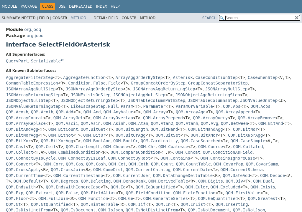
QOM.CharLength (83, 146)
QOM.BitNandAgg (205, 129)
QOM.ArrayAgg (191, 112)
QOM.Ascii (67, 123)
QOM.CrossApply (23, 169)
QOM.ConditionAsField (228, 152)
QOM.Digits (210, 181)
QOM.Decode (272, 175)
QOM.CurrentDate (191, 169)
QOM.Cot (117, 164)
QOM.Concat (187, 152)
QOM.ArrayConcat (24, 117)
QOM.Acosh (17, 112)
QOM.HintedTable (99, 204)
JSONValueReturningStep (33, 106)
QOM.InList (192, 204)
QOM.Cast (16, 146)
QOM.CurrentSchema (241, 169)
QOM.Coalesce (173, 146)
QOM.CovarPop (228, 164)
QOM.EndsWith (21, 187)
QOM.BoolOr (125, 140)
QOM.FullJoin (53, 198)
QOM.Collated (248, 146)
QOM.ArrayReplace (26, 123)
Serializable (46, 61)
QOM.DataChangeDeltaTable (183, 175)
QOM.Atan (138, 123)
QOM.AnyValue (118, 112)
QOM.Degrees (64, 181)
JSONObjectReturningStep (89, 100)
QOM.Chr (147, 146)
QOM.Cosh (96, 164)
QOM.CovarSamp (262, 164)
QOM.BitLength (132, 129)
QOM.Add (64, 112)
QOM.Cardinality (159, 140)
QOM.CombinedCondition (74, 152)
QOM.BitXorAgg (57, 140)
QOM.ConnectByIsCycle (31, 158)
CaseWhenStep (263, 77)
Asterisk (183, 77)
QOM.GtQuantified (51, 204)
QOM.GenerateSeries (165, 198)
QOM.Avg (209, 123)
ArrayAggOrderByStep (139, 77)
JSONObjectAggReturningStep (207, 94)
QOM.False (67, 193)
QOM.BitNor (245, 129)
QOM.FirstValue (243, 193)
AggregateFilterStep (29, 77)
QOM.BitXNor (204, 135)
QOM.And (92, 112)
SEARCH (209, 18)
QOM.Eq (118, 187)
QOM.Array (154, 112)
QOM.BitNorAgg (22, 135)
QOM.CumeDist (108, 169)
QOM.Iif (136, 204)
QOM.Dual (263, 181)
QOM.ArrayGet (68, 117)
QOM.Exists (262, 187)
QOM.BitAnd (270, 123)
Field (114, 83)
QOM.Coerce (210, 146)
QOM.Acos (260, 106)
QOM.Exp (14, 193)
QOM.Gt (13, 204)
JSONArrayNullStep (226, 89)
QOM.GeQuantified (218, 198)
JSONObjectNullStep (28, 100)
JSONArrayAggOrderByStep (94, 89)
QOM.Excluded (225, 187)
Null (113, 106)
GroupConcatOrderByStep (158, 83)
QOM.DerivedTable (168, 181)
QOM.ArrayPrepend (163, 117)
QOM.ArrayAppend (234, 112)
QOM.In (163, 204)
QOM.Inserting (232, 204)
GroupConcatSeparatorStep (218, 83)
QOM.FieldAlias (98, 193)
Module (9, 6)
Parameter (154, 106)
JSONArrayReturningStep (33, 94)
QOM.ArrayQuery (210, 117)
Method (78, 18)
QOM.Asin (91, 123)
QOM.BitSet (168, 135)
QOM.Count (162, 164)
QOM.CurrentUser (131, 175)
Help (115, 6)
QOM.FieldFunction (194, 193)
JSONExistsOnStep (91, 94)
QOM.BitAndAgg (22, 129)
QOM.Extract (39, 193)
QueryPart (17, 61)
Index (101, 6)
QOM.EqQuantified (155, 187)
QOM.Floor (17, 198)
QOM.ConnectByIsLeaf (81, 158)
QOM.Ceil (46, 146)
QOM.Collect (19, 152)
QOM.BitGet (93, 129)
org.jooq (32, 29)
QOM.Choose (115, 146)
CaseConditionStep (217, 77)
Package (29, 6)
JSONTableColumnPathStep (156, 100)
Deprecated (81, 6)
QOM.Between (234, 123)
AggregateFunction (84, 77)
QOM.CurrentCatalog (148, 169)
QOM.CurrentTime (24, 175)
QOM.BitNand (164, 129)
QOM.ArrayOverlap (113, 117)
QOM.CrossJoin (67, 169)
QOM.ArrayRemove (256, 117)
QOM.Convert (19, 164)
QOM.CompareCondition (135, 152)
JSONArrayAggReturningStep (164, 89)
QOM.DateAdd (236, 175)
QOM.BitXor (18, 140)
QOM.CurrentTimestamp (78, 175)
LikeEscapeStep (88, 106)
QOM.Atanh (187, 123)
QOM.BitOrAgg (130, 135)
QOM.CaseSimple (248, 140)
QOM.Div (234, 181)
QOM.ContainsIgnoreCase (227, 158)
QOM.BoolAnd (97, 140)
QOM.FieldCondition (148, 193)
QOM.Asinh (114, 123)
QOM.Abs (231, 106)
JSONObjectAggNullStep (139, 94)
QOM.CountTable (193, 164)
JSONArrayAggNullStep (31, 89)
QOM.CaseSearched (200, 140)
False (99, 83)
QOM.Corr (53, 164)
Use (61, 6)
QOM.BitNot (60, 135)
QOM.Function (93, 198)
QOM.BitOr (94, 135)
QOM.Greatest (263, 198)
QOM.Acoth (42, 112)
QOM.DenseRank (129, 181)
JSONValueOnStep (258, 100)
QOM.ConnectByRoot (129, 158)
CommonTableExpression (32, 83)
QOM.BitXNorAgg (245, 135)
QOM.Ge (125, 198)
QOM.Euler (197, 187)
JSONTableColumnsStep (213, 100)
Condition (79, 83)
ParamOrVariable (194, 106)
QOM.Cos (74, 164)
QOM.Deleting (96, 181)
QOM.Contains (175, 158)
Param (127, 106)
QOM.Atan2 (162, 123)
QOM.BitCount (63, 129)
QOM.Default (27, 181)
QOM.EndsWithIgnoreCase (73, 187)
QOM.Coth (138, 164)
